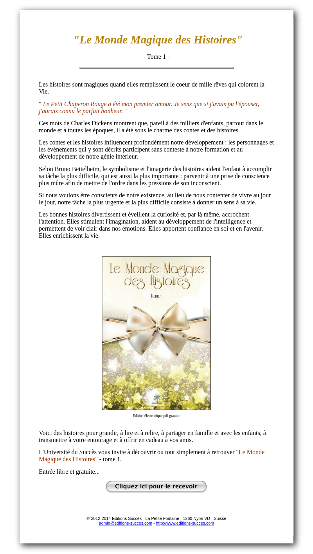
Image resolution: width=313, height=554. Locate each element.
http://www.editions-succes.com (185, 523)
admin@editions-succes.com (125, 523)
